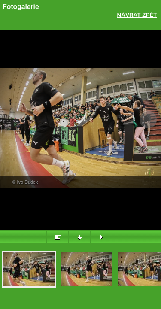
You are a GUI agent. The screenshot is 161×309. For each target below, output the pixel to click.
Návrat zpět (137, 15)
